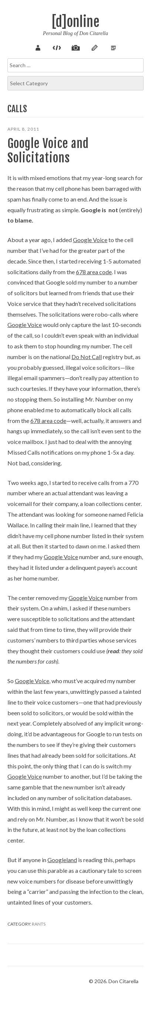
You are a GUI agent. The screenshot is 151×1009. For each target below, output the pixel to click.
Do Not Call (86, 356)
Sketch (94, 47)
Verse (113, 47)
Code (57, 47)
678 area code (94, 271)
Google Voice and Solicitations (48, 150)
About (38, 47)
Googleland (62, 859)
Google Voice (90, 239)
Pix (75, 47)
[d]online (75, 22)
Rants (39, 924)
